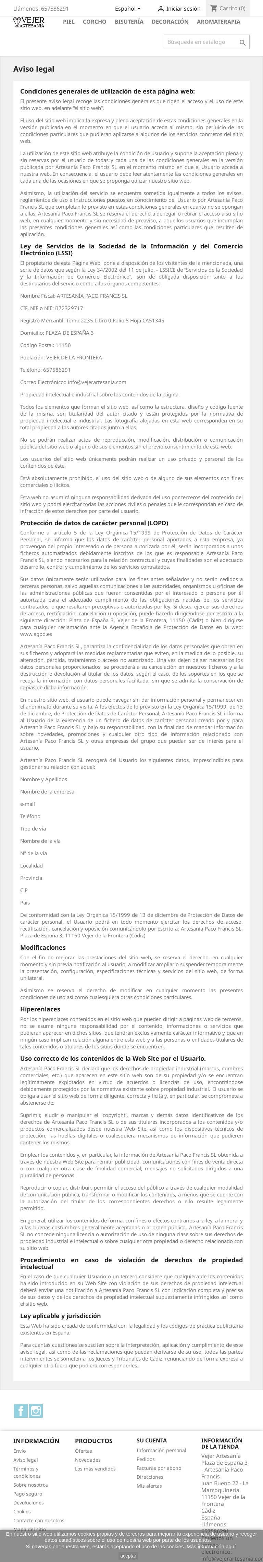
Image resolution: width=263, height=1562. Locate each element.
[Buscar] (207, 42)
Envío (19, 1451)
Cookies (22, 1511)
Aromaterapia (218, 21)
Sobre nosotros (30, 1484)
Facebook (21, 1411)
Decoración (170, 21)
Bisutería (129, 21)
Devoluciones (28, 1502)
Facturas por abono (159, 1468)
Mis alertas (149, 1486)
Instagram (36, 1411)
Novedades (88, 1459)
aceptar (128, 1556)
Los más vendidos (95, 1468)
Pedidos (146, 1459)
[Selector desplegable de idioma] (129, 9)
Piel (69, 21)
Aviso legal (25, 1459)
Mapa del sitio (29, 1529)
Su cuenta (152, 1440)
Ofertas (83, 1451)
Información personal (161, 1450)
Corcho (95, 21)
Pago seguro (27, 1493)
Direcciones (150, 1477)
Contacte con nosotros (38, 1520)
